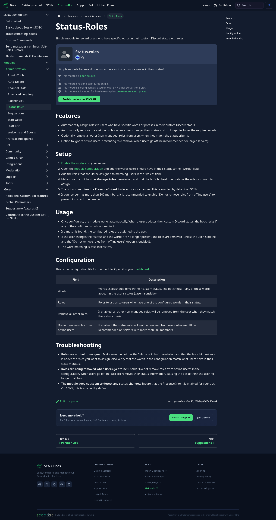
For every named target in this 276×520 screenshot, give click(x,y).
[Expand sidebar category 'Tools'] (47, 183)
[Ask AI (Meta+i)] (269, 5)
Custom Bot (100, 482)
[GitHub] (69, 484)
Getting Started (102, 470)
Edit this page (67, 401)
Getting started (31, 5)
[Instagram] (54, 484)
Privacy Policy (203, 476)
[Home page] (59, 16)
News (206, 5)
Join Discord (203, 417)
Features (230, 18)
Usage (229, 28)
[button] (26, 189)
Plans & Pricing (154, 476)
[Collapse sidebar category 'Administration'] (47, 69)
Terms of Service (205, 482)
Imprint (200, 470)
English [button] (221, 5)
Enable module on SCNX (79, 99)
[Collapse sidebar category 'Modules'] (47, 62)
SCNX (50, 5)
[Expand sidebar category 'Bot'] (47, 145)
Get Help (151, 488)
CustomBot (65, 5)
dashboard (142, 269)
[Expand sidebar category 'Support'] (47, 177)
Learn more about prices (131, 91)
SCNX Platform (102, 476)
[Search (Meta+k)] (249, 5)
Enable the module (73, 163)
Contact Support (181, 417)
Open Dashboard (155, 470)
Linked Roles (105, 5)
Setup (229, 23)
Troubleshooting (234, 38)
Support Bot (85, 5)
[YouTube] (62, 484)
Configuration (233, 33)
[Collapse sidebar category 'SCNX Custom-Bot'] (47, 15)
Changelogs (153, 482)
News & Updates (103, 500)
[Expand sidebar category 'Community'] (47, 151)
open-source (87, 75)
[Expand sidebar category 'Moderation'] (47, 170)
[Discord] (40, 484)
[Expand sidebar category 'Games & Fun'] (47, 158)
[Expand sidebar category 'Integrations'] (47, 164)
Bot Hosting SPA (205, 488)
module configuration (88, 169)
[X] (47, 484)
